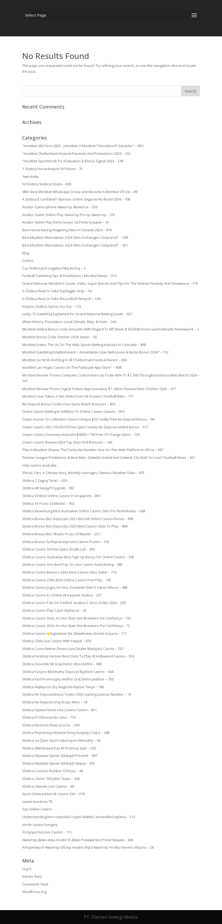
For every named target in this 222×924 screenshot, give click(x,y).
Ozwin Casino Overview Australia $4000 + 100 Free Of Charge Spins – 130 (81, 434)
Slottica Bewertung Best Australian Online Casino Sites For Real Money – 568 (83, 511)
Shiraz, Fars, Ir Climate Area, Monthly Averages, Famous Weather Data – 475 (83, 472)
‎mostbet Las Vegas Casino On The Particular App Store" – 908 (71, 367)
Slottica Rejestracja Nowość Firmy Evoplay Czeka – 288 (65, 732)
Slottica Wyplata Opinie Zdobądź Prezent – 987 (59, 755)
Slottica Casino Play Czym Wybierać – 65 (54, 610)
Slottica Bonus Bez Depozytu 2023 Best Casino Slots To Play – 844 (74, 526)
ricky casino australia (39, 465)
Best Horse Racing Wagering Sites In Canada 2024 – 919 (66, 230)
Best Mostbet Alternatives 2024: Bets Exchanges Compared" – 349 (75, 237)
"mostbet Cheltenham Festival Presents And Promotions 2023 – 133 (76, 153)
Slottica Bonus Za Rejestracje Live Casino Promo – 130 (65, 541)
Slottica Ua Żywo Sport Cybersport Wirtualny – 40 (61, 740)
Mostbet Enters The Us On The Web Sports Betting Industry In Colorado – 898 (84, 344)
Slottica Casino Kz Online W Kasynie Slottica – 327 (62, 595)
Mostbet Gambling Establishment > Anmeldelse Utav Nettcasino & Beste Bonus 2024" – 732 (95, 352)
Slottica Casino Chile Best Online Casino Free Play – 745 (66, 580)
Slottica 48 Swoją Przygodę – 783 (48, 488)
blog (25, 253)
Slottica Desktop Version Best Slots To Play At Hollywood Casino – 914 (78, 656)
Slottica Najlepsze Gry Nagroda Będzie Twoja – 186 (63, 686)
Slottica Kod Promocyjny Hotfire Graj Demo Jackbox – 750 (68, 679)
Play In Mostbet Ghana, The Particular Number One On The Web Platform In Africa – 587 (92, 449)
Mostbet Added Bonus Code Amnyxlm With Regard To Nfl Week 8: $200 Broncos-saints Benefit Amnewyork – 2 (110, 329)
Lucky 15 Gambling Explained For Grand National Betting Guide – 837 (77, 313)
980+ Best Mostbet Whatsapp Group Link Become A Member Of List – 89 (79, 191)
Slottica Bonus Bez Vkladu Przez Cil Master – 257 (61, 534)
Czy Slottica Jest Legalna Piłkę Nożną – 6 (53, 268)
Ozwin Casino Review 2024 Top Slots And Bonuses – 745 (67, 442)
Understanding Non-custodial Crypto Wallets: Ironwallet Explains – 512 (78, 816)
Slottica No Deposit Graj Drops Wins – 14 (54, 702)
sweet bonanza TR (37, 801)
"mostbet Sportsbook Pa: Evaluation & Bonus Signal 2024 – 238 (72, 161)
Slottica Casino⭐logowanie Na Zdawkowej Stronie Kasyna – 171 (74, 633)
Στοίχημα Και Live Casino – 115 (47, 832)
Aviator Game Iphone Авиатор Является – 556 (60, 207)
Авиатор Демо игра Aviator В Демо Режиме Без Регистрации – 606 (77, 839)
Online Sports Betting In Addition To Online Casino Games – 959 (73, 411)
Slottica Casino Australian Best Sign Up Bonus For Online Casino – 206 (78, 557)
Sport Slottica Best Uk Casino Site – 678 (53, 793)
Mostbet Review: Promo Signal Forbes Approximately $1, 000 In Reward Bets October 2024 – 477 (99, 388)
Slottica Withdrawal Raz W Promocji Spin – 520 (59, 748)
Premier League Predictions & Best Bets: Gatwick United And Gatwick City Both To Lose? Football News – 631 (108, 457)
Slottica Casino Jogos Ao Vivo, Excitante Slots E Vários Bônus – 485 (75, 587)
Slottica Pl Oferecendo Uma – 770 (49, 717)
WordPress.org (34, 891)
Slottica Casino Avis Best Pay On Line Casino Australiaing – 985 (72, 564)
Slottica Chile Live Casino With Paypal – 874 (56, 640)
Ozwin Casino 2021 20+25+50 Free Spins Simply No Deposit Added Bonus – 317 (85, 427)
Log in (27, 868)
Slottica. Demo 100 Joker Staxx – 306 (51, 778)
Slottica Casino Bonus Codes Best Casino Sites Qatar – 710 (69, 572)
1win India (30, 176)
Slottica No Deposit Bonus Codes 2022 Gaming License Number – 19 (76, 694)
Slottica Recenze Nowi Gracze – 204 (50, 725)
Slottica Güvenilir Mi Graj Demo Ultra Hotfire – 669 (62, 663)
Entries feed (32, 876)
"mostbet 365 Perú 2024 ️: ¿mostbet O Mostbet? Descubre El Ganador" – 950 (82, 145)
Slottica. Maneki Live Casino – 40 (48, 786)
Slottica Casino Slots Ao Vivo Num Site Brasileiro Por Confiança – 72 (76, 625)
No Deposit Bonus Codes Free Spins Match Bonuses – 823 (68, 404)
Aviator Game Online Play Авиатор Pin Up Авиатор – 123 (68, 214)
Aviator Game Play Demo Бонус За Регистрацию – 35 (65, 222)
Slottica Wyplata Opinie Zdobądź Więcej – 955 (58, 763)
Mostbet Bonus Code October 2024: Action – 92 (59, 336)
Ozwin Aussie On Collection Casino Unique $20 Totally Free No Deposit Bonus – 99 (88, 419)
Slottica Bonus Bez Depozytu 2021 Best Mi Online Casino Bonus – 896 (77, 518)
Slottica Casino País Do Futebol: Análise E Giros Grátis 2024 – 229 (74, 602)
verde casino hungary (40, 824)
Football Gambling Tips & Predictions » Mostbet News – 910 (69, 275)
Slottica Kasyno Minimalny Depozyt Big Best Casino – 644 (68, 671)
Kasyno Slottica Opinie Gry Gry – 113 (51, 306)
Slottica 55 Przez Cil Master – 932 (48, 503)
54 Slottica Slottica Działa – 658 (46, 184)
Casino (27, 260)
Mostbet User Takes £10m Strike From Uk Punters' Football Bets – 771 (78, 396)
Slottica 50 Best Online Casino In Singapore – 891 (61, 495)
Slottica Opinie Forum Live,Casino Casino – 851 (59, 709)
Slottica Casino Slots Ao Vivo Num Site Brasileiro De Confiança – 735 (76, 618)
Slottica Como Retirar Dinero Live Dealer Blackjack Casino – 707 (72, 648)
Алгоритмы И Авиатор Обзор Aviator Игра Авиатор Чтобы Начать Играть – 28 (88, 847)
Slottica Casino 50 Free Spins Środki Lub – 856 (58, 549)
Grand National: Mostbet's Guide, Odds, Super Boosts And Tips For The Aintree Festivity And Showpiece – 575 (110, 283)
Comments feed (35, 884)
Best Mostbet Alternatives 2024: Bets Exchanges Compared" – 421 (75, 245)
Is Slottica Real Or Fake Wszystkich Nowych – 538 (61, 298)
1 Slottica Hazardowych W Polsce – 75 (52, 168)
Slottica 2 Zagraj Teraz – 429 (44, 480)
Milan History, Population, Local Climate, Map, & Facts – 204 (69, 321)
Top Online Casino (37, 809)
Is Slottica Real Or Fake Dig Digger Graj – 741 (57, 290)
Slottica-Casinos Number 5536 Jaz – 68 (52, 770)
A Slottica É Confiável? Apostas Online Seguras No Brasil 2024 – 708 (76, 199)
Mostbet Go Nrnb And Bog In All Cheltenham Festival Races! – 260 (74, 359)
